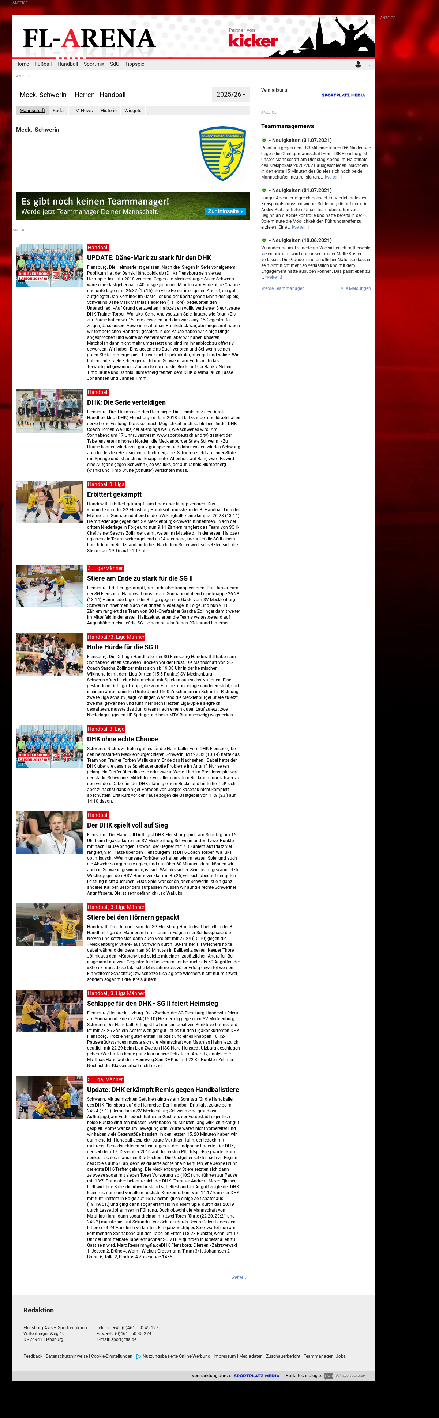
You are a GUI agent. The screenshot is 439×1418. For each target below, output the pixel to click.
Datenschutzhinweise (67, 1356)
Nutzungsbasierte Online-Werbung (173, 1356)
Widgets (133, 110)
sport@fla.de (123, 1339)
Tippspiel (135, 64)
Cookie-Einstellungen (111, 1356)
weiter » (239, 1277)
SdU (114, 64)
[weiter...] (333, 177)
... (369, 64)
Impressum (225, 1356)
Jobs (341, 1356)
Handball (67, 64)
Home (22, 64)
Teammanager (318, 1356)
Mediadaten (251, 1356)
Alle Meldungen (356, 288)
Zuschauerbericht (283, 1356)
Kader (59, 110)
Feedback (32, 1356)
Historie (109, 110)
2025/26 (231, 94)
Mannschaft (32, 110)
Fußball (43, 64)
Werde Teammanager (282, 288)
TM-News (82, 110)
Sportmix (94, 64)
